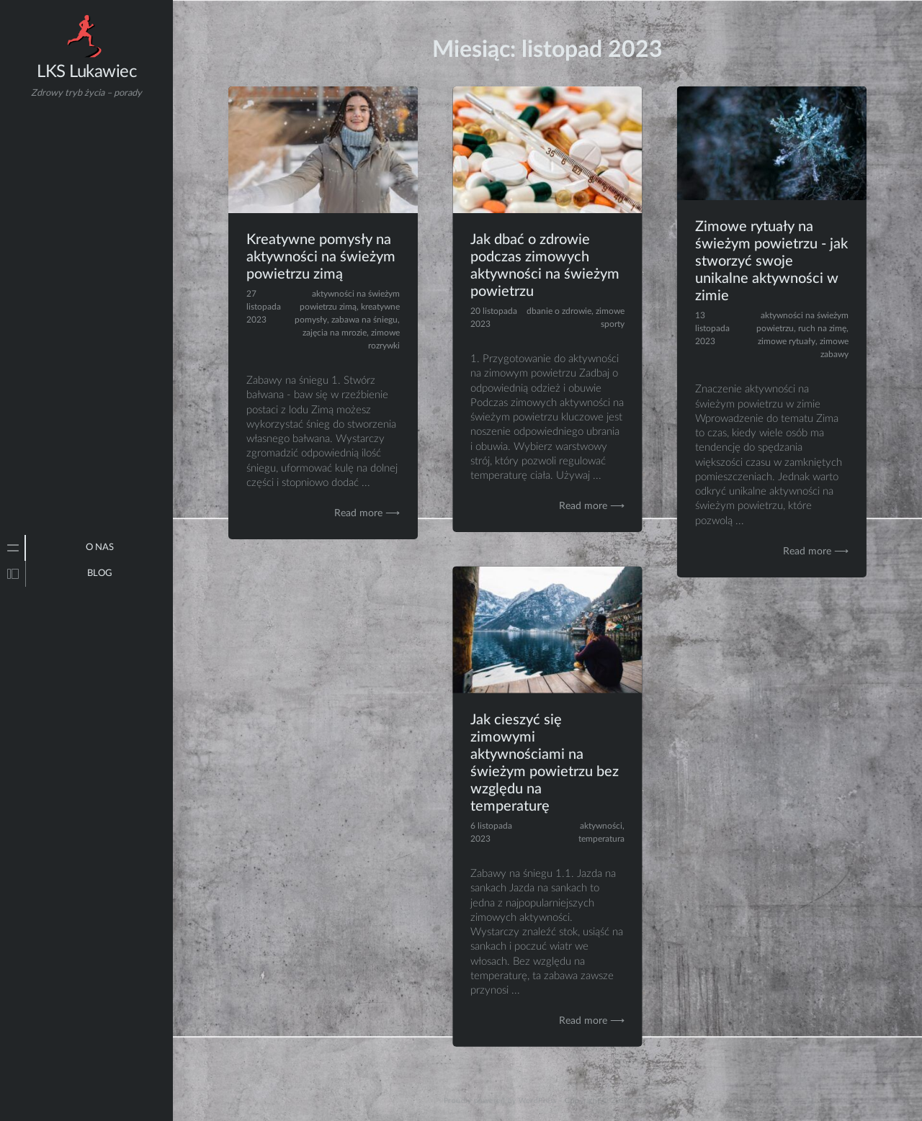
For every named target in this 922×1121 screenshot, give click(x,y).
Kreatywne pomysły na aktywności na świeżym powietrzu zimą (320, 257)
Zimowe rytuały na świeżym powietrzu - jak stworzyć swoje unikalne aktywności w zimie (771, 261)
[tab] (13, 548)
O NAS (100, 547)
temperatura (601, 838)
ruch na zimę (822, 328)
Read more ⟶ (367, 513)
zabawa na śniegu (364, 319)
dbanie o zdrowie (559, 311)
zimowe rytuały (786, 341)
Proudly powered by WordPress (500, 1100)
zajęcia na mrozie (335, 332)
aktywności (601, 825)
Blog (99, 573)
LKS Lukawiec (86, 72)
